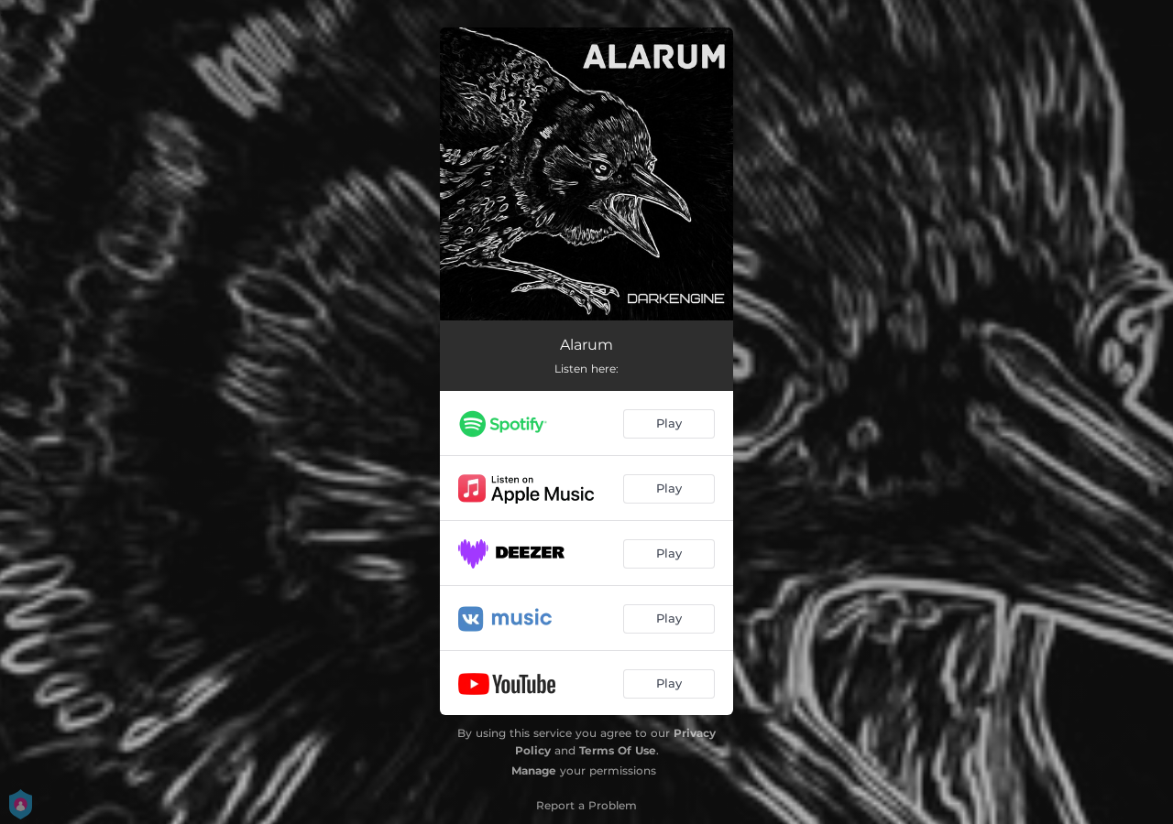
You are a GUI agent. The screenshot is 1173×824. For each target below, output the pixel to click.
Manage (533, 770)
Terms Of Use (617, 750)
